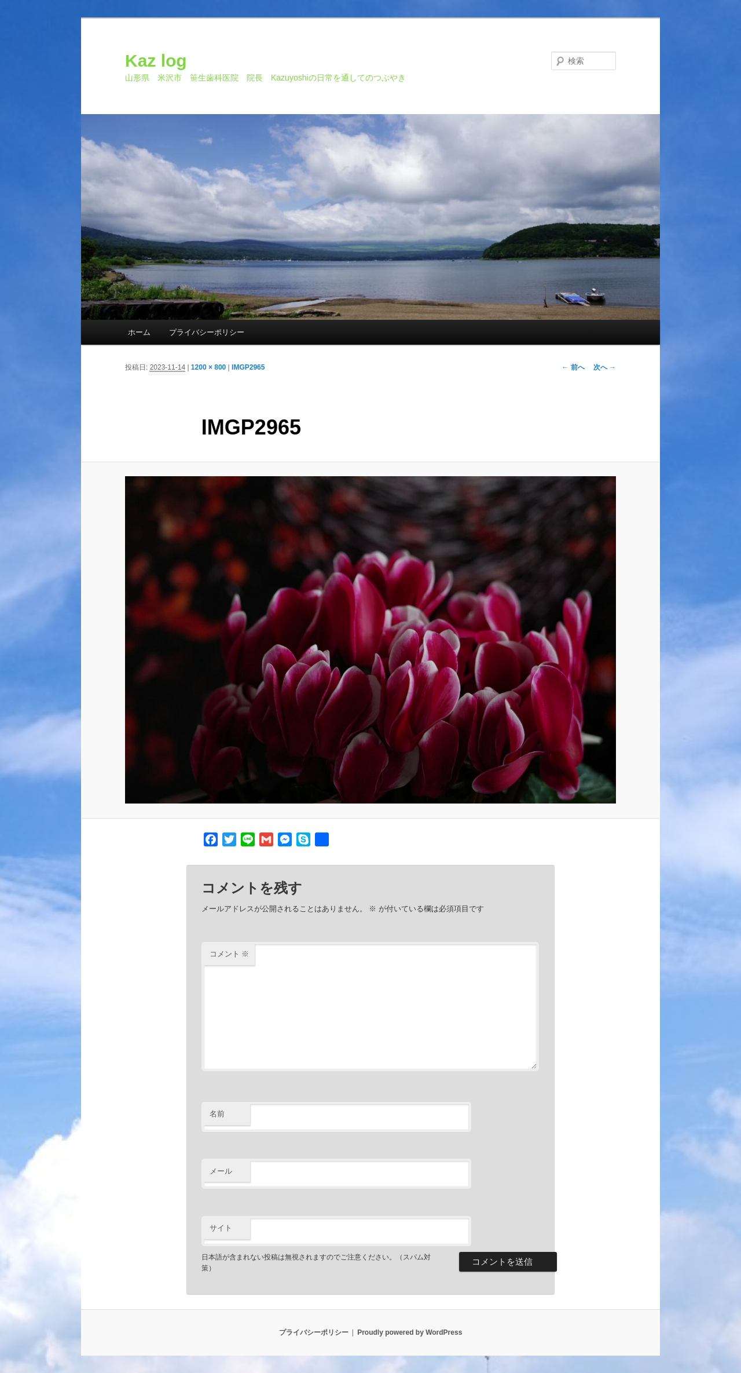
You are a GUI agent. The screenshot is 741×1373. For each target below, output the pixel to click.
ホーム (139, 332)
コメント (230, 954)
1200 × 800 (208, 367)
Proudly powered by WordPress (409, 1332)
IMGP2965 (248, 367)
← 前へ (573, 367)
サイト (221, 1228)
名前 (217, 1113)
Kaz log (156, 60)
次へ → (604, 367)
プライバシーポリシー (206, 332)
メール (221, 1171)
